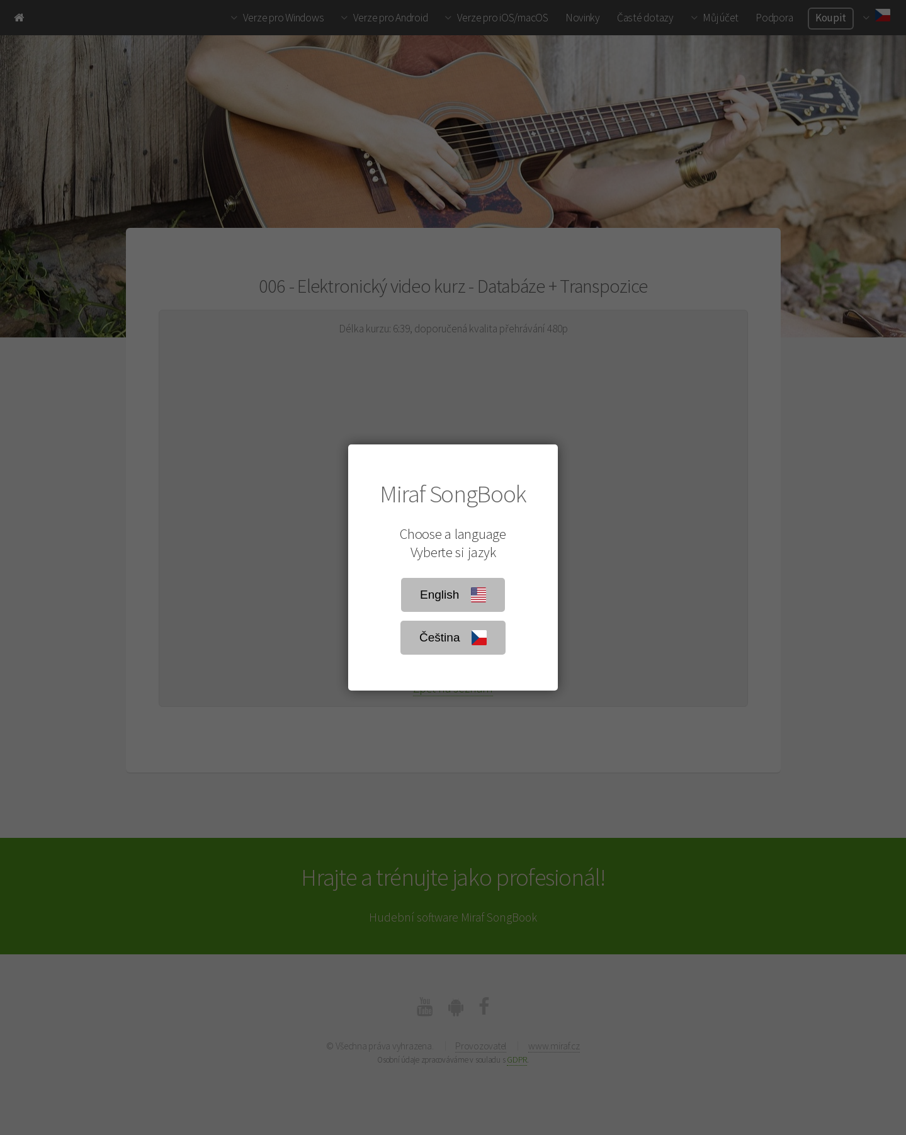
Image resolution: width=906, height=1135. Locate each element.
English (453, 594)
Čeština (453, 637)
